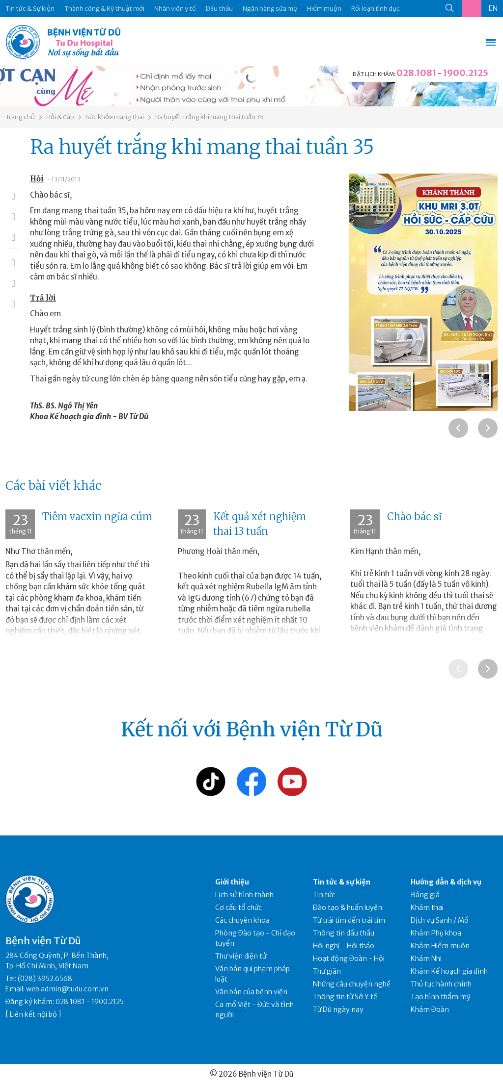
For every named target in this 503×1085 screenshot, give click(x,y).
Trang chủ (20, 117)
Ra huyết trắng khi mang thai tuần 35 (209, 117)
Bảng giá (425, 894)
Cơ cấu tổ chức (238, 907)
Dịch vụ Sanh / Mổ (440, 920)
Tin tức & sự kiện (341, 882)
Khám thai (427, 907)
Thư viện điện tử (241, 956)
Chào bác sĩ (414, 516)
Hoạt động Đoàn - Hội (349, 958)
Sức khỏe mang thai (114, 117)
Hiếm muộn (324, 8)
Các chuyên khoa (242, 920)
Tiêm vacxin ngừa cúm (97, 516)
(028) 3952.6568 (45, 978)
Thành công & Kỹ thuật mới (104, 8)
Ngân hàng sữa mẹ (270, 8)
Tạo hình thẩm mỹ (441, 996)
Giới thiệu (232, 882)
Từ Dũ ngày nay (338, 1009)
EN (493, 8)
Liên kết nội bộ (33, 1014)
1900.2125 (465, 72)
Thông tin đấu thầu (343, 933)
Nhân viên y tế (175, 8)
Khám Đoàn (430, 1009)
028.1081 (416, 72)
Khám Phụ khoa (436, 933)
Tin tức (324, 894)
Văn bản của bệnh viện (251, 991)
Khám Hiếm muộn (440, 945)
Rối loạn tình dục (375, 8)
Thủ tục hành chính (441, 984)
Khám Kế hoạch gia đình (449, 971)
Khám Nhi (426, 958)
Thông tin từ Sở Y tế (345, 996)
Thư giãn (327, 971)
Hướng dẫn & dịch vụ (446, 882)
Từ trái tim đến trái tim (349, 920)
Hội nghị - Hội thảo (343, 945)
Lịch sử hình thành (244, 894)
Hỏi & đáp (60, 117)
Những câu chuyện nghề (352, 984)
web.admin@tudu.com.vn (67, 988)
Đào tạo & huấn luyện (347, 907)
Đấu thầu (219, 8)
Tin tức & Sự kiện (30, 8)
